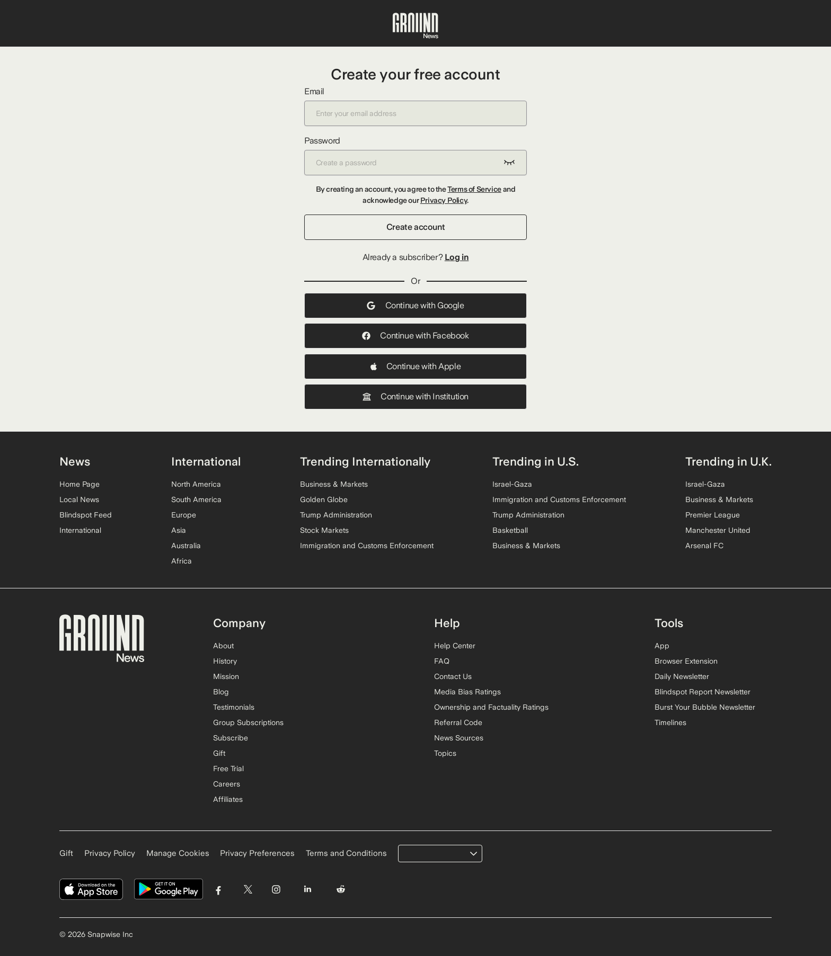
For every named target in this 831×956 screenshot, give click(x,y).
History (225, 661)
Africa (181, 561)
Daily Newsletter (682, 676)
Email (415, 106)
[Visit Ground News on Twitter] (247, 889)
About (223, 645)
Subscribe (230, 738)
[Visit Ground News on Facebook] (218, 889)
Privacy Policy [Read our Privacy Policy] (109, 853)
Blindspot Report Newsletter (702, 691)
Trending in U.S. (535, 461)
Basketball (510, 530)
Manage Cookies (177, 853)
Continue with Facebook (415, 335)
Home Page (79, 484)
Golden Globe (324, 499)
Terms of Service (474, 189)
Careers (226, 784)
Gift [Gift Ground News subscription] (66, 853)
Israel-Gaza (512, 484)
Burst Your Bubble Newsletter (705, 707)
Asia (178, 530)
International (80, 530)
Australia (186, 545)
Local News (79, 499)
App (662, 645)
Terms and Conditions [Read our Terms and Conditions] (346, 853)
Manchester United (717, 530)
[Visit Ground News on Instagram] (275, 889)
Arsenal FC (704, 545)
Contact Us (453, 676)
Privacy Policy (443, 200)
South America (196, 499)
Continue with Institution (415, 396)
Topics (445, 753)
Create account (415, 227)
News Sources (458, 738)
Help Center (454, 645)
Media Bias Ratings (467, 691)
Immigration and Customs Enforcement (367, 545)
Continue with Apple (415, 366)
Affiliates (228, 799)
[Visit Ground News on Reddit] (341, 889)
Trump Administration (336, 515)
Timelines (670, 722)
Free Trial (228, 768)
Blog (221, 691)
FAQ (441, 661)
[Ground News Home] (415, 26)
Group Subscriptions (248, 722)
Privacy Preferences (257, 853)
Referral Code (458, 722)
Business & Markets (334, 484)
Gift (219, 753)
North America (196, 484)
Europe (183, 515)
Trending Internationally (365, 461)
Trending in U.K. (728, 461)
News (74, 461)
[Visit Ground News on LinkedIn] (307, 889)
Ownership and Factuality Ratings (491, 707)
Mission (226, 676)
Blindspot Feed (85, 515)
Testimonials (233, 707)
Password (415, 155)
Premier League (712, 515)
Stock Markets (324, 530)
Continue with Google (415, 305)
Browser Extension (686, 661)
